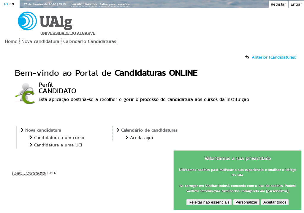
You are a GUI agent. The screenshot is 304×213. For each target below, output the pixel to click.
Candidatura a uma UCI (58, 145)
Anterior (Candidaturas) (274, 57)
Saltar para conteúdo (114, 4)
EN (12, 4)
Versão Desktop (84, 4)
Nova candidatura (40, 41)
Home (11, 41)
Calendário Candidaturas (89, 41)
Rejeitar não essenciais (209, 202)
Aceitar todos (274, 202)
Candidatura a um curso (59, 137)
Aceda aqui (141, 137)
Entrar (296, 4)
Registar (278, 4)
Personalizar (246, 202)
